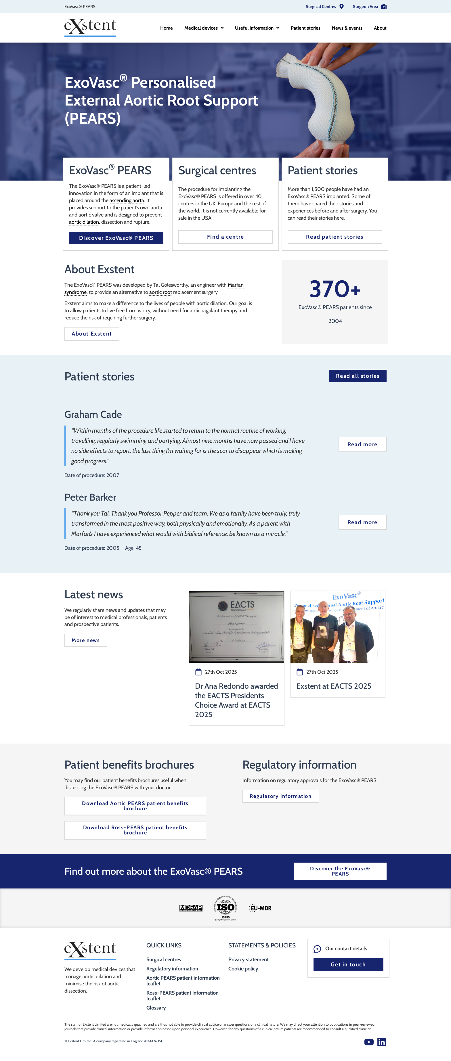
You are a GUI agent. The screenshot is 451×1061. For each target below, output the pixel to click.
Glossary (156, 1008)
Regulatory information (172, 969)
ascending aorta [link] (127, 200)
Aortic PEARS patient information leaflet (183, 981)
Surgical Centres (321, 6)
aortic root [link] (160, 292)
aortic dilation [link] (84, 222)
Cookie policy (243, 969)
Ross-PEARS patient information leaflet (182, 996)
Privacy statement (248, 959)
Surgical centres (163, 959)
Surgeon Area (365, 6)
